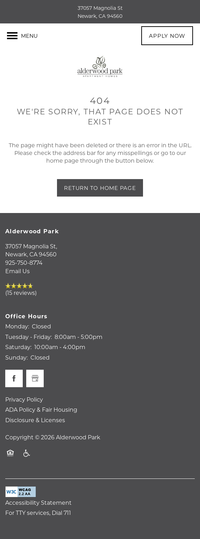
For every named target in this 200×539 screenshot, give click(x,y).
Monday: (17, 326)
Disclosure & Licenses (35, 420)
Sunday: (16, 357)
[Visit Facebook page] (14, 378)
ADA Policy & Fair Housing (41, 409)
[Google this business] (35, 378)
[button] (167, 35)
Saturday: (18, 346)
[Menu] (22, 35)
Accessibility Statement (38, 502)
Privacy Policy (24, 399)
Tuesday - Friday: (28, 336)
